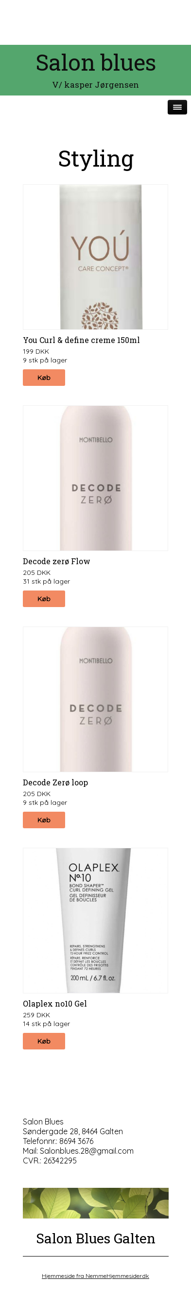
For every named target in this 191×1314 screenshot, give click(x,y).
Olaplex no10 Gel (55, 1003)
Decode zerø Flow (56, 561)
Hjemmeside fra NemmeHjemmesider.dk (95, 1275)
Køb (44, 377)
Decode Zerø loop (55, 782)
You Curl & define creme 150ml (81, 340)
